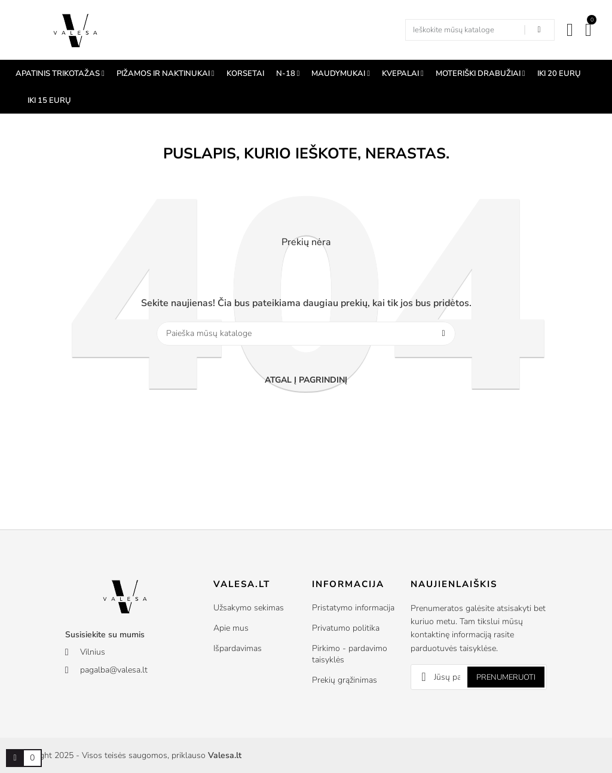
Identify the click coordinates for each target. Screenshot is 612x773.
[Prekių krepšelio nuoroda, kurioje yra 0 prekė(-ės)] (15, 758)
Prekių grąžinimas (344, 680)
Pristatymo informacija (353, 607)
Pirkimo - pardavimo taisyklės (349, 654)
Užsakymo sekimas (248, 607)
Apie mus (231, 628)
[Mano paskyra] (570, 30)
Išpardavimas (237, 648)
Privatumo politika (346, 628)
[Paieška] (306, 334)
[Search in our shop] (539, 30)
